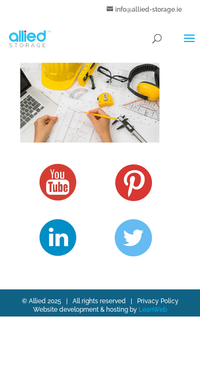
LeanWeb (153, 309)
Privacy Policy (158, 301)
